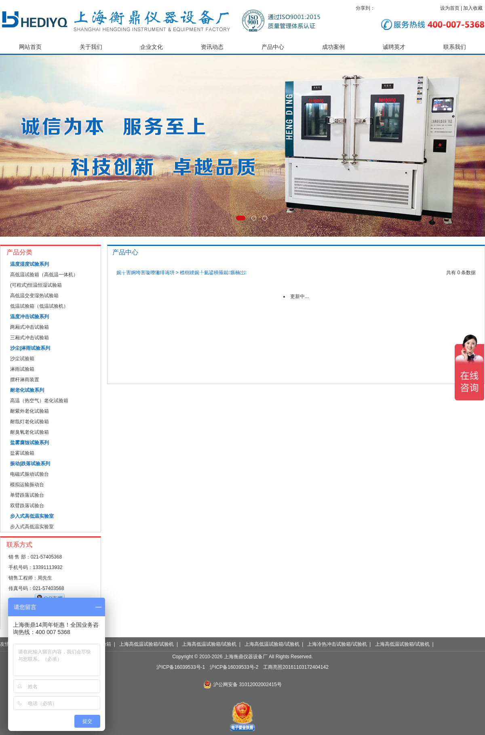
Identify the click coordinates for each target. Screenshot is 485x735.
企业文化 (151, 47)
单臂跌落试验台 (27, 495)
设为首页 (450, 8)
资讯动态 (212, 47)
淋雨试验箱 (22, 369)
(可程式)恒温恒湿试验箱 (36, 285)
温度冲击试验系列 (29, 316)
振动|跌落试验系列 (30, 463)
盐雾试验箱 (22, 453)
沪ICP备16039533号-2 (234, 667)
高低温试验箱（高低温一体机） (44, 274)
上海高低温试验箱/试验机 (146, 644)
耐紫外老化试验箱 (29, 411)
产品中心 (272, 47)
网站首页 (30, 47)
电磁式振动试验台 (29, 474)
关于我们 (91, 47)
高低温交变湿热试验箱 (34, 295)
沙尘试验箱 (22, 358)
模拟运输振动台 (27, 484)
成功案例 (333, 47)
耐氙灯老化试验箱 (29, 421)
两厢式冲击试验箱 (29, 327)
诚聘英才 (394, 47)
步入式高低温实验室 (32, 516)
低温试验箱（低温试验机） (39, 306)
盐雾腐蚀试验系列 (29, 442)
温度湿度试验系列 (29, 264)
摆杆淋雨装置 (24, 379)
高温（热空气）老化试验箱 (39, 400)
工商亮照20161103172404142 (295, 667)
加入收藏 (473, 8)
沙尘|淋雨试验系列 (30, 348)
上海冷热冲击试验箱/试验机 (337, 644)
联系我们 (454, 47)
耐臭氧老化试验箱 (29, 432)
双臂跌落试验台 (27, 505)
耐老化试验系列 (27, 390)
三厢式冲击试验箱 (29, 337)
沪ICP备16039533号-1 (180, 667)
